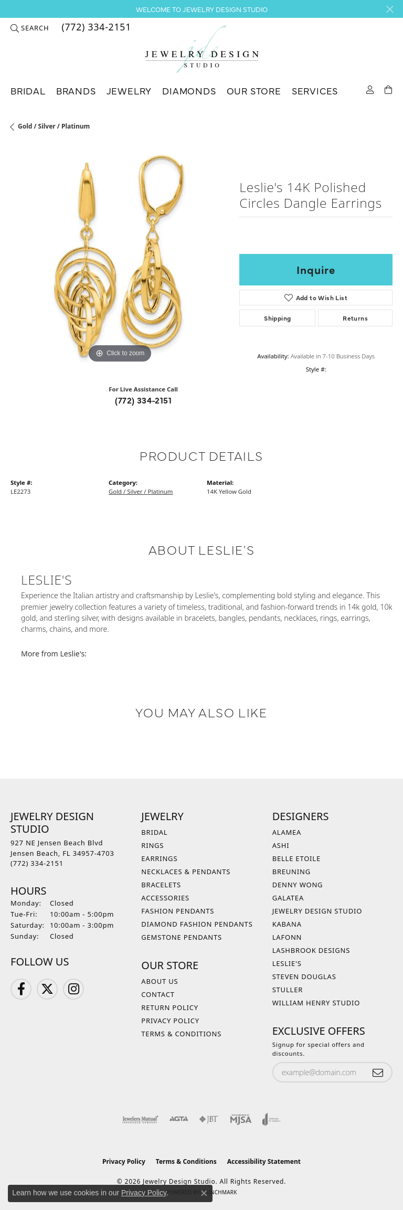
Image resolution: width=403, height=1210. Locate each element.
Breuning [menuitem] (291, 871)
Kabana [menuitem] (287, 924)
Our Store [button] (254, 90)
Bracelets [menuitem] (161, 884)
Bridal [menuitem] (154, 832)
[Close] (389, 9)
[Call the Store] (36, 863)
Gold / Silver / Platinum (54, 126)
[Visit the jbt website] (209, 1119)
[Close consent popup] (204, 1193)
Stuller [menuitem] (287, 989)
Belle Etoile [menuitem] (296, 858)
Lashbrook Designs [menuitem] (311, 950)
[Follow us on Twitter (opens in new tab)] (47, 989)
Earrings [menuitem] (159, 858)
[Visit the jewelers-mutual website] (140, 1119)
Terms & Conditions (181, 1033)
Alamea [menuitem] (287, 832)
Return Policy (169, 1007)
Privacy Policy (170, 1020)
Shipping (277, 318)
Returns (355, 318)
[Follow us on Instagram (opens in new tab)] (73, 989)
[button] (29, 28)
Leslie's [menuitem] (287, 963)
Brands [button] (76, 90)
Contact (157, 994)
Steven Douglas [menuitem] (304, 976)
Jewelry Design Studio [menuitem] (317, 911)
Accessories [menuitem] (165, 898)
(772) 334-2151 (143, 400)
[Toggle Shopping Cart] (389, 89)
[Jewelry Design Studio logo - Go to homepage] (201, 50)
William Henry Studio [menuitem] (316, 1002)
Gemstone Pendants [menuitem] (181, 937)
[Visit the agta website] (178, 1119)
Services (315, 90)
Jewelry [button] (129, 90)
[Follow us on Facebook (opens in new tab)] (20, 989)
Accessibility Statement (264, 1161)
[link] (95, 28)
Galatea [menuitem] (288, 898)
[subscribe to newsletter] (377, 1072)
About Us (159, 981)
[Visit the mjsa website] (240, 1119)
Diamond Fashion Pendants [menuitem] (196, 924)
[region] (119, 256)
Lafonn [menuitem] (287, 937)
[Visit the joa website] (271, 1119)
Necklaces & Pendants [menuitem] (185, 871)
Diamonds (189, 90)
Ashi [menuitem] (281, 845)
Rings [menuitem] (152, 845)
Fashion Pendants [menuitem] (177, 911)
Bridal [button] (28, 90)
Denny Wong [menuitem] (297, 884)
